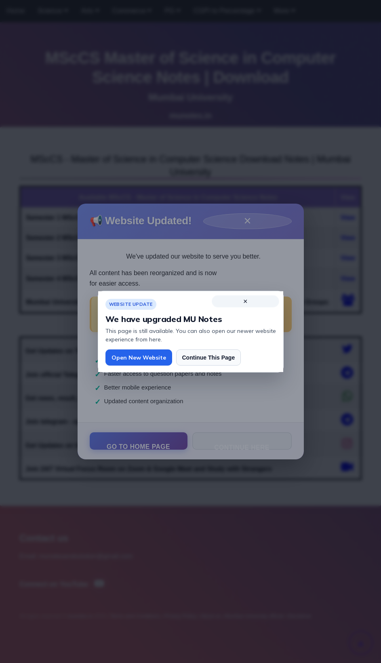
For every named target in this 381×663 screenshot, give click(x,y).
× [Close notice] (245, 301)
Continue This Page (208, 357)
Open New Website (139, 357)
